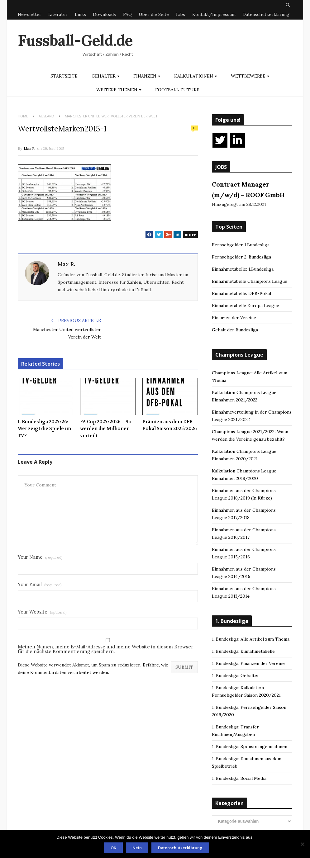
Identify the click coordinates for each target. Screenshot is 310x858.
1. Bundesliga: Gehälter (235, 675)
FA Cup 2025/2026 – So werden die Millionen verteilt (105, 429)
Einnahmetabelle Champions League (249, 281)
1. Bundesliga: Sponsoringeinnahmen (249, 746)
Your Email (40, 584)
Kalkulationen (193, 76)
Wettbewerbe (248, 76)
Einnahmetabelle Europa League (245, 305)
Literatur (58, 14)
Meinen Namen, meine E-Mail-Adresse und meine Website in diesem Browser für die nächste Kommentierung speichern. (105, 649)
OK (113, 848)
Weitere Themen (116, 89)
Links (80, 14)
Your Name (40, 557)
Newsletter (29, 14)
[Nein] (302, 844)
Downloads (104, 14)
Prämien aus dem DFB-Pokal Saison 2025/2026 (169, 425)
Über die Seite (154, 14)
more (190, 234)
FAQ (127, 14)
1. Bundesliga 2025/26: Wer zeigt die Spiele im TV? (44, 429)
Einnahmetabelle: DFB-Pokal (241, 293)
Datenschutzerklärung (265, 14)
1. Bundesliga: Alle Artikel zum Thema (250, 639)
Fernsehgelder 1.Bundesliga (240, 245)
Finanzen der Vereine (234, 317)
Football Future (177, 89)
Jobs (180, 14)
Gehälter (104, 76)
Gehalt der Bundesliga (235, 330)
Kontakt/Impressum (214, 14)
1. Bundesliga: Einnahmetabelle (243, 651)
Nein (137, 848)
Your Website (42, 611)
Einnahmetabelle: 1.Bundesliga (243, 269)
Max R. (30, 148)
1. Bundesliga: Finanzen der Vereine (248, 663)
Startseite (64, 76)
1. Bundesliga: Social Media (239, 778)
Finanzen (144, 76)
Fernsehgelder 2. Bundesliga (241, 257)
